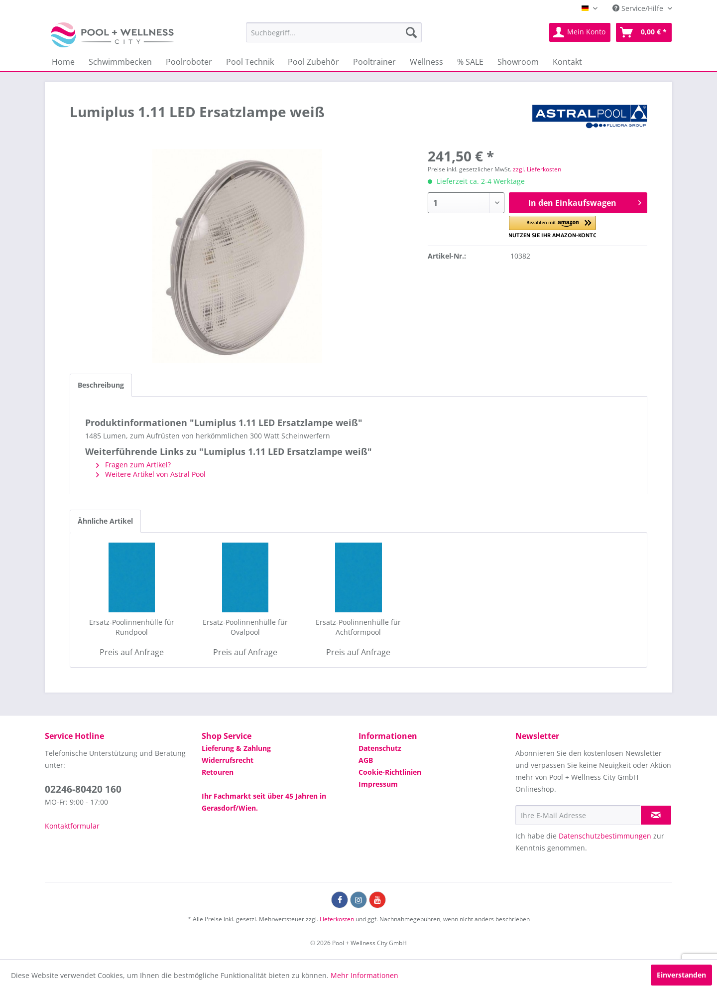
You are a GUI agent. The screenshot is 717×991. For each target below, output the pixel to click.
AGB (365, 760)
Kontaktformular (72, 826)
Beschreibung (101, 385)
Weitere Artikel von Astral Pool (151, 474)
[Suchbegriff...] (334, 32)
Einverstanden (681, 975)
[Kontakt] (567, 61)
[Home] (63, 61)
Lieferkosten (337, 919)
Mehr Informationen (364, 975)
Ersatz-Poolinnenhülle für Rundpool (131, 627)
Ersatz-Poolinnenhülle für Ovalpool (245, 627)
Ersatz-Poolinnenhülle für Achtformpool (358, 627)
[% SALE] (470, 61)
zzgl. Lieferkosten (537, 169)
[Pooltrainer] (374, 61)
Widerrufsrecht (227, 760)
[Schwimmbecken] (120, 61)
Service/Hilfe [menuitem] (638, 8)
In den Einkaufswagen (584, 201)
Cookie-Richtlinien (389, 772)
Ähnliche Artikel (105, 521)
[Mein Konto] (580, 32)
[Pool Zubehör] (313, 61)
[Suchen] (411, 32)
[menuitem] (334, 32)
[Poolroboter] (189, 61)
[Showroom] (518, 61)
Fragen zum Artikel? (133, 464)
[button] (552, 227)
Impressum (378, 784)
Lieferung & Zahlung (236, 748)
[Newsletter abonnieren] (656, 815)
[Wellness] (426, 61)
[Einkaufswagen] (643, 32)
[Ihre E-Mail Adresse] (578, 815)
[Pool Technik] (250, 61)
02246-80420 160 (83, 789)
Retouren (218, 772)
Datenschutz (379, 748)
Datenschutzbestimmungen (605, 836)
